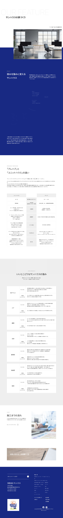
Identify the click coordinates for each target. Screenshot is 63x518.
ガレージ (35, 488)
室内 (46, 486)
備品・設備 (46, 488)
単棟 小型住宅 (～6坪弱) (38, 484)
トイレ (35, 492)
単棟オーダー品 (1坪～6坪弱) (39, 480)
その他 (46, 480)
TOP (50, 27)
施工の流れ (48, 499)
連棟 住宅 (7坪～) (37, 486)
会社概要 (47, 501)
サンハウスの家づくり (38, 497)
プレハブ (46, 484)
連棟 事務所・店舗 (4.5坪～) (39, 482)
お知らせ (35, 499)
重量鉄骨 (46, 482)
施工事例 (47, 497)
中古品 (46, 492)
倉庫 (35, 490)
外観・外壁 (46, 490)
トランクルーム (47, 476)
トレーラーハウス (37, 494)
